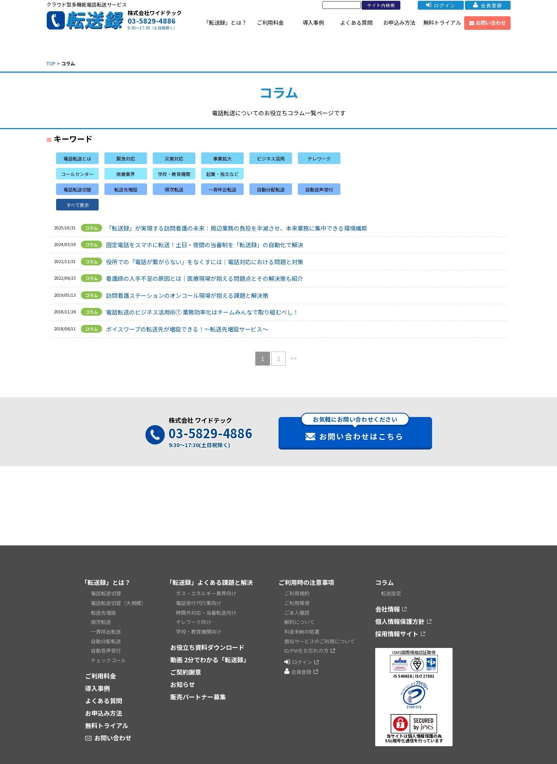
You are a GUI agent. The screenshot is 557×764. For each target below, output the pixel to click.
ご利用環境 (296, 601)
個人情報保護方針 (400, 620)
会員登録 (484, 5)
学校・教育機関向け (198, 627)
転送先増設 (103, 610)
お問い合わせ (487, 22)
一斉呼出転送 (106, 627)
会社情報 (387, 607)
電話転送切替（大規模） (118, 601)
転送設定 (391, 593)
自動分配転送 (106, 635)
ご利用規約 (296, 593)
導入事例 (313, 22)
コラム (384, 582)
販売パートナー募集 (198, 691)
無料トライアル (442, 22)
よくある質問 (356, 22)
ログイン (430, 5)
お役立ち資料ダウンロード (207, 641)
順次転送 (101, 618)
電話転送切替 (106, 593)
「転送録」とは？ (225, 22)
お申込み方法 (399, 22)
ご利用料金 (270, 22)
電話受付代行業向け (198, 601)
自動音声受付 (106, 644)
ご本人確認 (296, 610)
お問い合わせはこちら (355, 429)
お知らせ (182, 679)
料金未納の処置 (302, 627)
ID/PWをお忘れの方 (306, 644)
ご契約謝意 (185, 666)
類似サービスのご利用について (319, 635)
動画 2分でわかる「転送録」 (209, 654)
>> (293, 358)
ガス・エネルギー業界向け (206, 593)
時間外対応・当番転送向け (206, 610)
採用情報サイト (397, 632)
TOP (51, 63)
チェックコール (108, 652)
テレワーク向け (193, 618)
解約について (299, 618)
